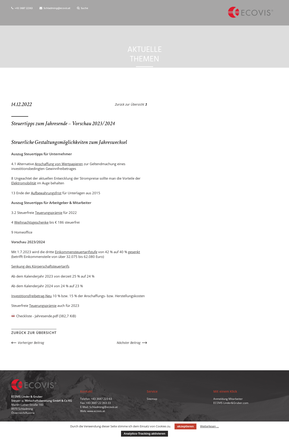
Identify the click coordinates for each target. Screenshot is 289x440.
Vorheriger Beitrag (31, 342)
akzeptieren (185, 426)
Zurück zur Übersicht (131, 104)
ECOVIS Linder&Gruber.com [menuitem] (230, 403)
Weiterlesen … (209, 426)
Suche (82, 8)
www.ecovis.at (96, 411)
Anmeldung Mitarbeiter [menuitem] (228, 399)
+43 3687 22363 (22, 8)
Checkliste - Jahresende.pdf (46, 316)
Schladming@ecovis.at (55, 8)
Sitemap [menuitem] (152, 399)
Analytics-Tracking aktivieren (144, 433)
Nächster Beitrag (128, 342)
